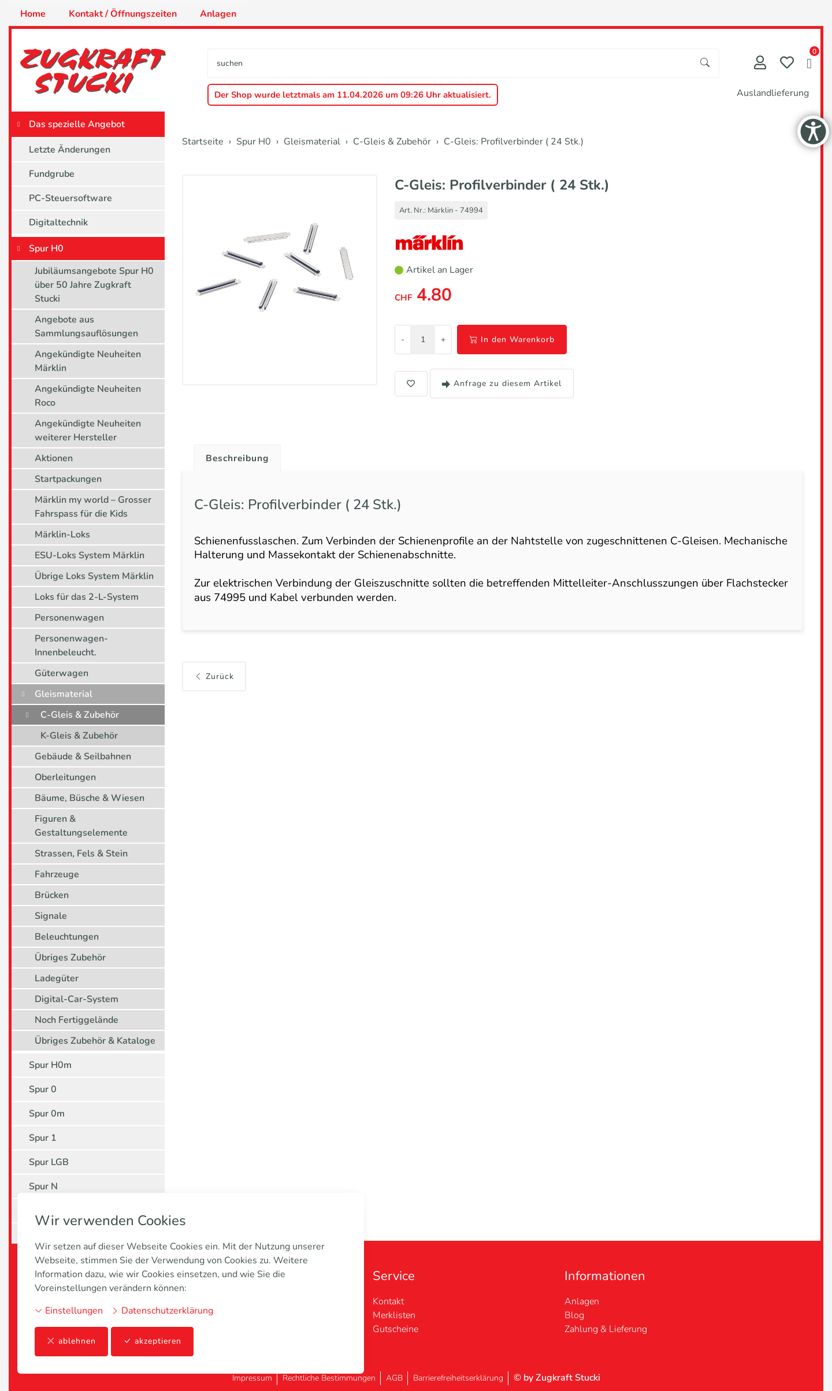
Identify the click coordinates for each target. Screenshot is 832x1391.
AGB (394, 1378)
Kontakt (388, 1301)
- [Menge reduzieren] (402, 339)
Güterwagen (61, 673)
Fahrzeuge (57, 874)
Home (33, 14)
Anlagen (218, 14)
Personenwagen (69, 617)
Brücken (52, 895)
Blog (574, 1315)
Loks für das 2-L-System (87, 597)
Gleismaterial (63, 694)
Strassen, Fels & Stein (81, 853)
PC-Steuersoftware (70, 198)
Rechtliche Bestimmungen (329, 1378)
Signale (51, 916)
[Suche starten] (705, 63)
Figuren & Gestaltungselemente (81, 826)
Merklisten (394, 1315)
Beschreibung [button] (239, 458)
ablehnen (71, 1342)
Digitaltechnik (58, 222)
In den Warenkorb (512, 339)
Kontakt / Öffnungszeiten (123, 14)
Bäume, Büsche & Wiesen (89, 798)
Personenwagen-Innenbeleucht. (71, 645)
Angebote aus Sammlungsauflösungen (86, 326)
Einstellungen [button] (69, 1310)
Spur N (43, 1186)
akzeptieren (152, 1342)
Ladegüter (57, 978)
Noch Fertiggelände (76, 1020)
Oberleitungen (65, 777)
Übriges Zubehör (70, 957)
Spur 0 (43, 1089)
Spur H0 (46, 248)
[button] (809, 65)
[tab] (234, 455)
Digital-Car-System (76, 999)
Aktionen (54, 458)
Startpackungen (68, 479)
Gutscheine (395, 1329)
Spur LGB (49, 1162)
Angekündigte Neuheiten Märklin (88, 361)
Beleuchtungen (67, 936)
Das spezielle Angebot (77, 124)
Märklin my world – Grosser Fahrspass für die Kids (93, 507)
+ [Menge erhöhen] (443, 339)
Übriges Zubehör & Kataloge (95, 1040)
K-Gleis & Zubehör (79, 735)
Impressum (252, 1378)
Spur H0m (50, 1065)
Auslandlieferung (773, 93)
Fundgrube (52, 174)
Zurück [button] (214, 679)
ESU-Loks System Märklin (89, 555)
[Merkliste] (787, 63)
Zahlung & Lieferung (605, 1329)
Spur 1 (43, 1138)
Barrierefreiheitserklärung (458, 1378)
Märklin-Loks (62, 534)
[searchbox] (449, 63)
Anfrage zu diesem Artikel (502, 383)
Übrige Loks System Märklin (94, 576)
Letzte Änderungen (69, 149)
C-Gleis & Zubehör (79, 715)
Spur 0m (47, 1113)
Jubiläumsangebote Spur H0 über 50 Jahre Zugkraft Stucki (94, 285)
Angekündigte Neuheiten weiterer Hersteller (88, 430)
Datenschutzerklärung (162, 1310)
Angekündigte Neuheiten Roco (88, 396)
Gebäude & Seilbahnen (83, 756)
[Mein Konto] (760, 63)
